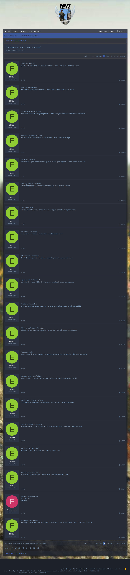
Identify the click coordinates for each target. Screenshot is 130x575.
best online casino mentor (47, 89)
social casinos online (48, 402)
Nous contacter (80, 569)
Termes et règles (91, 569)
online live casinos (45, 282)
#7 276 (123, 441)
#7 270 (123, 296)
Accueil (7, 31)
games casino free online (53, 378)
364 (104, 56)
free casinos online (52, 426)
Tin (63, 569)
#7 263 (123, 128)
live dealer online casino (50, 65)
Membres (37, 31)
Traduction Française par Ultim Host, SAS (50, 571)
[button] (31, 31)
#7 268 (123, 248)
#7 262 (123, 104)
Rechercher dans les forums (30, 35)
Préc (85, 56)
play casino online (40, 474)
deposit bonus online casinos (49, 306)
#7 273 (123, 369)
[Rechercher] (122, 31)
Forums (15, 31)
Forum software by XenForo (20, 571)
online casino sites (43, 450)
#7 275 (123, 417)
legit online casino (48, 114)
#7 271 (123, 321)
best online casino (45, 258)
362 (97, 56)
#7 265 (123, 176)
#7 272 (123, 345)
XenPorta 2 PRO (24, 573)
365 (107, 56)
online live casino (48, 330)
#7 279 (123, 513)
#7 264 (123, 152)
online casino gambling (55, 162)
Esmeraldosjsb (12, 510)
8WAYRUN (43, 573)
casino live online (47, 138)
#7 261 (123, 80)
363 (100, 56)
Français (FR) (70, 569)
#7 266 (123, 200)
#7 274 (123, 393)
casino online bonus (42, 234)
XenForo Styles (78, 571)
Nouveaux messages (11, 35)
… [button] (93, 56)
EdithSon (12, 77)
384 (118, 56)
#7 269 (123, 272)
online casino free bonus (50, 354)
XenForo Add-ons (67, 571)
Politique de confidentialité (105, 569)
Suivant (122, 56)
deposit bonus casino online (64, 522)
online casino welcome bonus (46, 186)
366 (111, 56)
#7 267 (123, 224)
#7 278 (123, 489)
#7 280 (123, 537)
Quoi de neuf (25, 31)
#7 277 (123, 465)
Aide (116, 569)
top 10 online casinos (46, 210)
